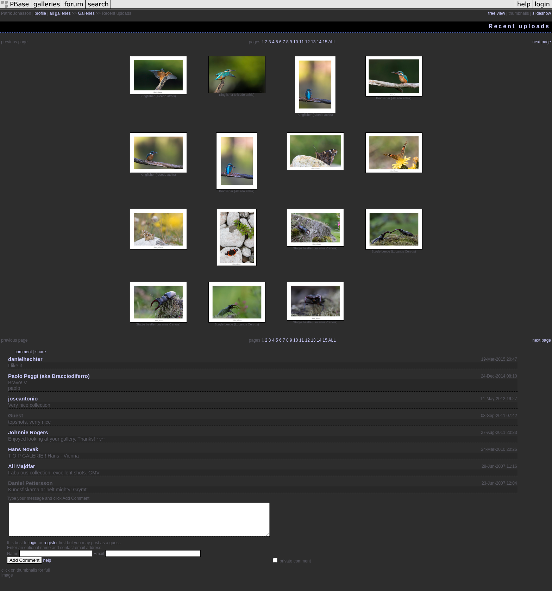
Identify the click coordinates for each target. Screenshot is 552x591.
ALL (332, 41)
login (33, 549)
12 (307, 41)
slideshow (541, 13)
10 (295, 41)
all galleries (60, 13)
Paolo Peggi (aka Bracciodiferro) (49, 376)
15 (325, 41)
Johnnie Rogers (28, 432)
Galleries (86, 13)
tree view (496, 13)
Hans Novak (23, 449)
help (47, 566)
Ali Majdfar (21, 466)
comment (23, 351)
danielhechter (25, 359)
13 (313, 41)
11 (301, 41)
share (40, 351)
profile (40, 13)
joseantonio (23, 399)
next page (541, 41)
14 (319, 41)
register (51, 549)
